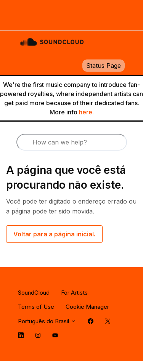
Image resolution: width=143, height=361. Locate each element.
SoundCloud (34, 292)
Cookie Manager (87, 306)
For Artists (74, 292)
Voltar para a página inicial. (54, 234)
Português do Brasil (47, 321)
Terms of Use (36, 306)
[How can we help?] (71, 142)
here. (86, 112)
